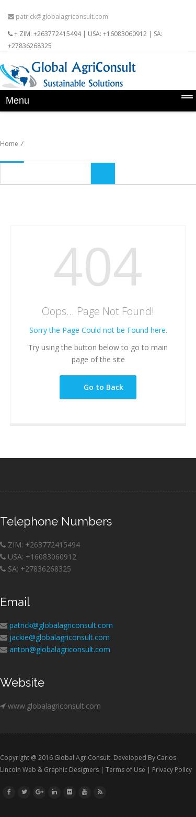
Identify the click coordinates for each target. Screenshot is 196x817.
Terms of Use (125, 769)
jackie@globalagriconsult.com (59, 637)
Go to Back (97, 387)
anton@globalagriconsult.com (59, 649)
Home (9, 143)
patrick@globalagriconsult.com (58, 16)
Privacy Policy (172, 769)
